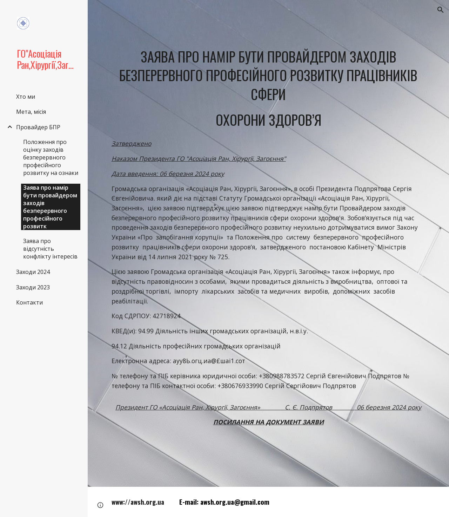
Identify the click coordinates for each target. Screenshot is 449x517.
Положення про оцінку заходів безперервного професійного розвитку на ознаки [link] (50, 157)
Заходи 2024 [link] (33, 272)
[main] (268, 88)
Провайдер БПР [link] (38, 127)
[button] (440, 9)
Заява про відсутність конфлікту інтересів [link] (50, 248)
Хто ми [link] (25, 96)
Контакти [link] (29, 302)
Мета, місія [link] (31, 112)
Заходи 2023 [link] (33, 287)
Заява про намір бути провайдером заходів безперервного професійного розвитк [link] (50, 207)
